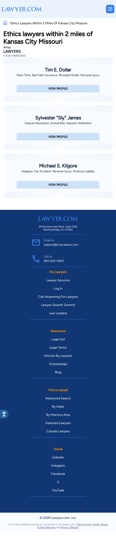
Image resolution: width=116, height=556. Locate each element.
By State (58, 406)
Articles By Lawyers (58, 356)
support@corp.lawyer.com (61, 244)
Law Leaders (58, 313)
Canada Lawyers (58, 431)
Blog (58, 372)
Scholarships (58, 364)
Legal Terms (58, 347)
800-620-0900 (54, 261)
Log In (58, 288)
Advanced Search (58, 398)
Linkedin (58, 457)
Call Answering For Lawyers (58, 297)
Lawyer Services (58, 280)
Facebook (58, 474)
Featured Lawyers (58, 423)
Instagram (58, 465)
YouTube (58, 490)
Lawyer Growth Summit (58, 305)
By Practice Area (58, 415)
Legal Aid (58, 339)
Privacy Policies (69, 527)
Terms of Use (84, 524)
